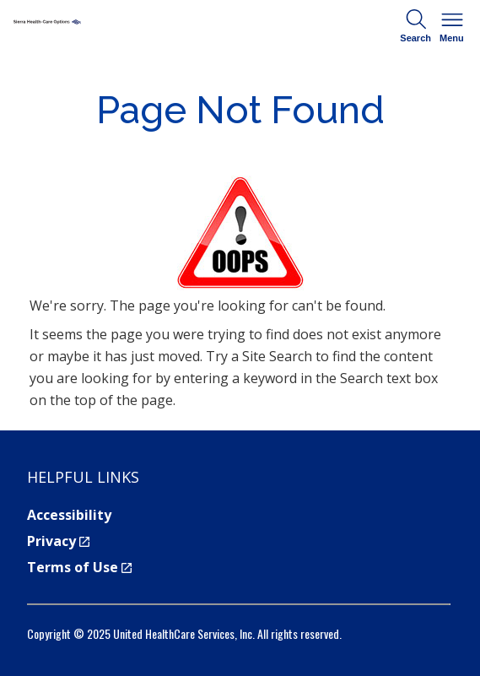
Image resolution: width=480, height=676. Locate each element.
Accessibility (69, 515)
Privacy (58, 541)
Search (415, 25)
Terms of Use (79, 567)
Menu (452, 25)
